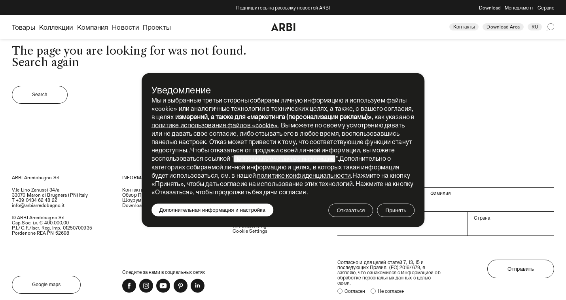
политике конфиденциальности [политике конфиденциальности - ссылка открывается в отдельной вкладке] (304, 175)
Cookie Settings (250, 231)
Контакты (464, 26)
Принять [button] (395, 210)
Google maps (46, 284)
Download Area (502, 26)
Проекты (157, 27)
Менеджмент (519, 7)
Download (490, 7)
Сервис (546, 7)
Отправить (520, 269)
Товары (23, 27)
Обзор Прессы (138, 195)
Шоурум (131, 200)
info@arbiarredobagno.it (38, 205)
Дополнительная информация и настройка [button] (212, 210)
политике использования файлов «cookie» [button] (214, 125)
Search (39, 94)
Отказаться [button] (351, 210)
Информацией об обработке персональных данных (389, 275)
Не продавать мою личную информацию (284, 159)
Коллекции (56, 27)
